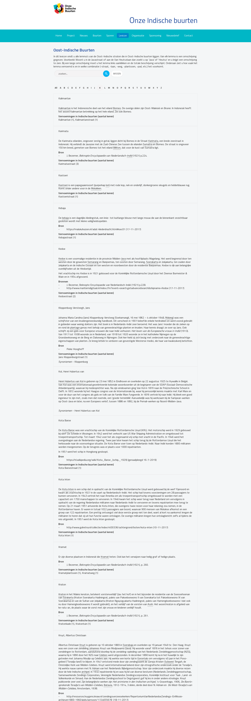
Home (58, 35)
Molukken (96, 188)
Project (71, 35)
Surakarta (68, 597)
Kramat (62, 547)
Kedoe (61, 249)
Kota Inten (64, 479)
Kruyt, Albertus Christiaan (72, 635)
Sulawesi (169, 661)
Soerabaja (128, 645)
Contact (188, 35)
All (56, 87)
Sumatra (147, 144)
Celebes (103, 655)
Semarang (93, 262)
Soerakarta (152, 262)
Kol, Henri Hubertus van (71, 371)
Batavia (108, 685)
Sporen (110, 35)
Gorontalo (142, 658)
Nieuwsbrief (172, 35)
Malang (169, 317)
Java (123, 258)
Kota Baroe (64, 420)
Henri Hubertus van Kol (70, 381)
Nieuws (84, 35)
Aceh (150, 604)
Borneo (117, 108)
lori (107, 185)
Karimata (63, 131)
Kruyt (82, 645)
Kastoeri (63, 175)
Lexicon (123, 35)
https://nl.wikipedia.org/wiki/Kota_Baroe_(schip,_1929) (97, 460)
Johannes (94, 648)
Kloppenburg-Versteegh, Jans (74, 308)
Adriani (95, 668)
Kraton (62, 584)
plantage (75, 327)
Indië (129, 155)
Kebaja (62, 208)
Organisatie (138, 35)
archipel (85, 672)
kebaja (65, 218)
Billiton (117, 147)
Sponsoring (155, 35)
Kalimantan (64, 98)
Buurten (97, 35)
